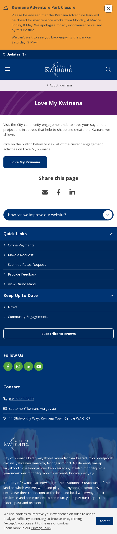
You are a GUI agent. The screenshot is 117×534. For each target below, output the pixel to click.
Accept (105, 521)
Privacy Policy (41, 528)
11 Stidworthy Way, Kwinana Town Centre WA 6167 (58, 418)
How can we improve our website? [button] (37, 214)
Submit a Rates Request (27, 264)
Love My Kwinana (28, 162)
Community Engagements (28, 316)
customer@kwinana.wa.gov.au (29, 408)
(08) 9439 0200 (18, 398)
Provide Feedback (22, 274)
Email (44, 192)
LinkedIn (72, 192)
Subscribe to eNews (58, 333)
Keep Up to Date (20, 295)
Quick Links (15, 233)
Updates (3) (16, 54)
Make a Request (20, 255)
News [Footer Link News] (12, 306)
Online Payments (21, 245)
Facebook (58, 192)
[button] (108, 9)
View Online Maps (22, 284)
